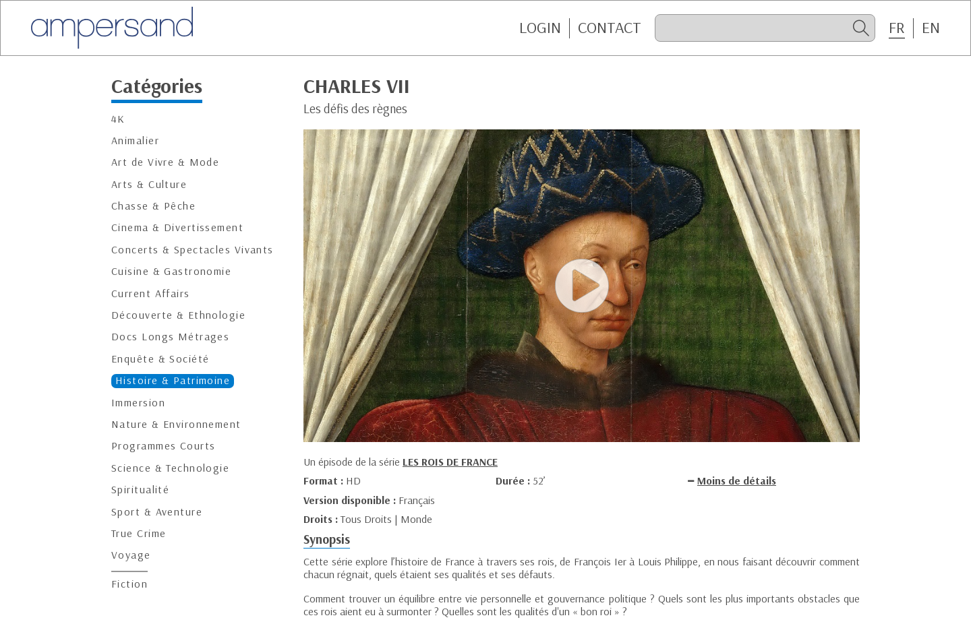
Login (540, 27)
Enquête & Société (160, 358)
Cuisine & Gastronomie (171, 271)
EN (931, 27)
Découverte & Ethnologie (178, 315)
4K (118, 119)
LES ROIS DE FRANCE (450, 461)
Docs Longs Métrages (170, 336)
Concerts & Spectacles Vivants (192, 249)
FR (897, 27)
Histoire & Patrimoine (172, 380)
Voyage (131, 555)
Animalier (135, 140)
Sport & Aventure (156, 511)
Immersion (138, 402)
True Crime (138, 533)
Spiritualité (140, 489)
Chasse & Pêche (153, 205)
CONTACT (609, 27)
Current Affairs (150, 293)
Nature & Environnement (176, 424)
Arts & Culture (149, 184)
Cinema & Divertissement (177, 227)
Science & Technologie (170, 468)
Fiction (129, 584)
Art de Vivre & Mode (165, 162)
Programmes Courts (163, 445)
